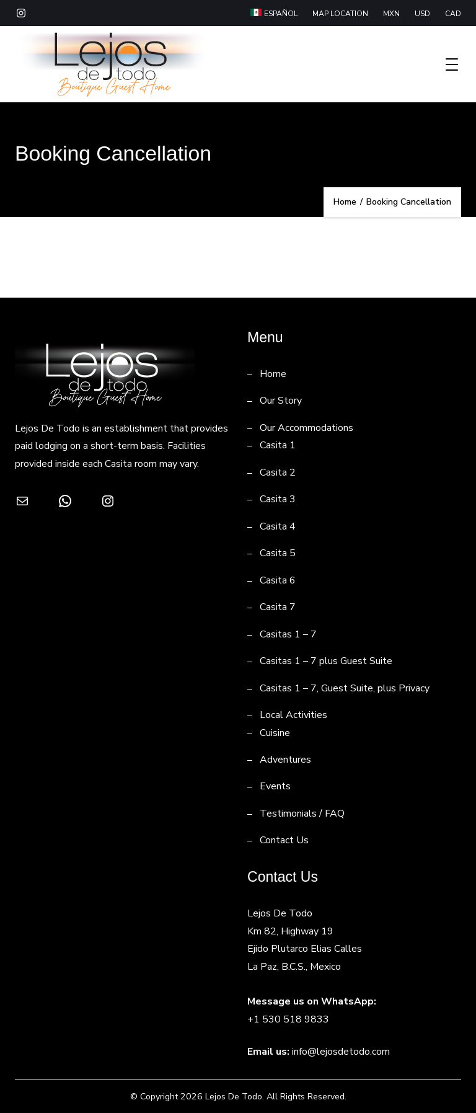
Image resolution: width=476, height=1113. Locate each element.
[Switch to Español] (274, 14)
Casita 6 (278, 580)
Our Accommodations (306, 428)
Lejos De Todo (233, 1096)
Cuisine (275, 733)
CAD (453, 14)
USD (422, 14)
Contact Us (284, 840)
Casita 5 (278, 553)
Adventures (285, 759)
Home (273, 374)
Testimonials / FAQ (302, 813)
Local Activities (293, 715)
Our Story (281, 400)
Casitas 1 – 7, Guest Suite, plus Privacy (345, 688)
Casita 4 (278, 526)
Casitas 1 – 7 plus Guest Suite (326, 661)
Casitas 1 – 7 (288, 634)
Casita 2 (278, 472)
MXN (391, 14)
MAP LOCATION (340, 14)
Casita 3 (278, 499)
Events (275, 786)
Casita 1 (278, 445)
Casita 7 (278, 607)
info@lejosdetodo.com (341, 1051)
